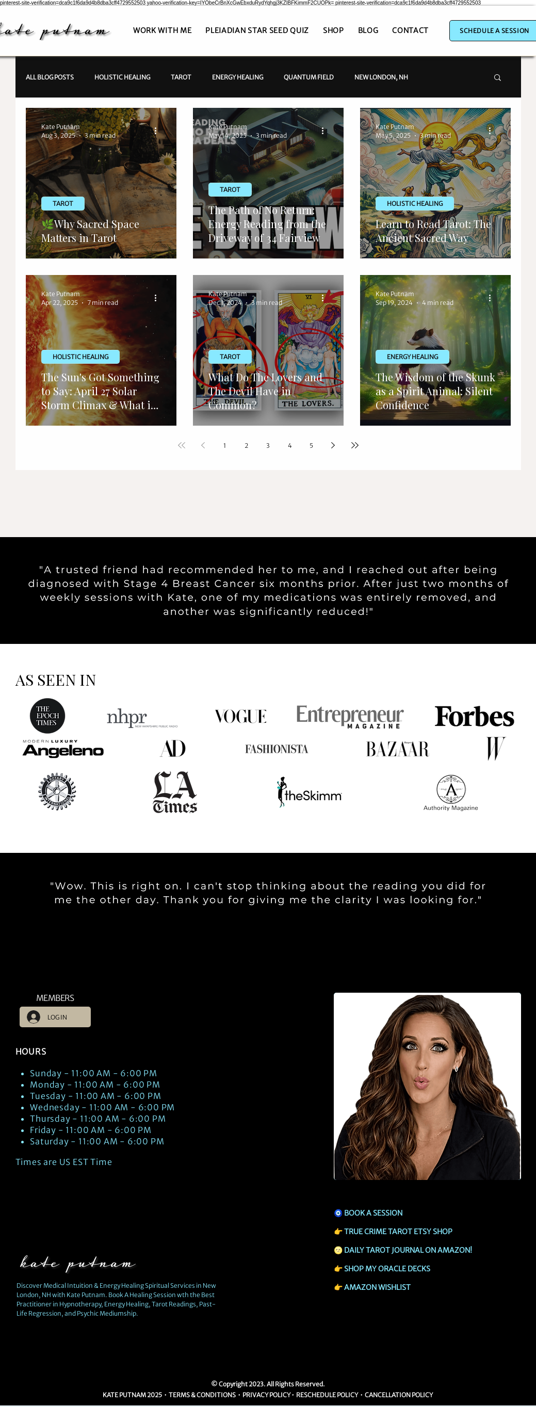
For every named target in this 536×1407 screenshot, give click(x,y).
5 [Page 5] (311, 445)
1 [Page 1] (224, 445)
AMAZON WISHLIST (377, 1287)
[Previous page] (203, 445)
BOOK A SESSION (373, 1213)
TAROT (181, 77)
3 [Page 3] (268, 445)
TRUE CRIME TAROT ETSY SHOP (398, 1231)
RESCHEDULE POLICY (327, 1395)
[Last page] (355, 445)
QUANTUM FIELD (309, 77)
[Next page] (333, 445)
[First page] (181, 445)
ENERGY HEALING (237, 77)
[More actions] (159, 130)
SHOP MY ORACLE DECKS (387, 1268)
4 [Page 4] (290, 445)
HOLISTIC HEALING (122, 77)
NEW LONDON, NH (381, 77)
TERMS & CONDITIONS (203, 1395)
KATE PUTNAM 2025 (132, 1395)
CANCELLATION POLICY (399, 1395)
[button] (497, 78)
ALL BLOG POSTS (50, 77)
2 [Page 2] (246, 445)
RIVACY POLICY (268, 1395)
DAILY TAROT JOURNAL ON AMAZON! (408, 1250)
